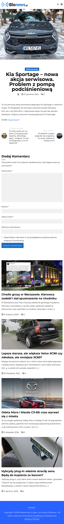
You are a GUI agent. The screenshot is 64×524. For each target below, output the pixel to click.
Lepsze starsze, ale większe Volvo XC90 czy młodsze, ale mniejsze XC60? (32, 355)
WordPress (38, 516)
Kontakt (31, 508)
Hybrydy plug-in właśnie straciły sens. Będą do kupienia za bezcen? (28, 473)
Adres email (8, 217)
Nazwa (5, 207)
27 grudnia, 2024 (30, 94)
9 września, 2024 (10, 314)
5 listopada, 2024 (10, 432)
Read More (13, 120)
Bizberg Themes (32, 519)
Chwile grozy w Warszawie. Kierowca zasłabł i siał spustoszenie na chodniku (29, 296)
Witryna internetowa (11, 227)
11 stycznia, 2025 (10, 491)
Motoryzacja (32, 69)
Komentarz (7, 171)
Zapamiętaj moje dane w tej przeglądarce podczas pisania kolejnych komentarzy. (30, 239)
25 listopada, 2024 (11, 373)
